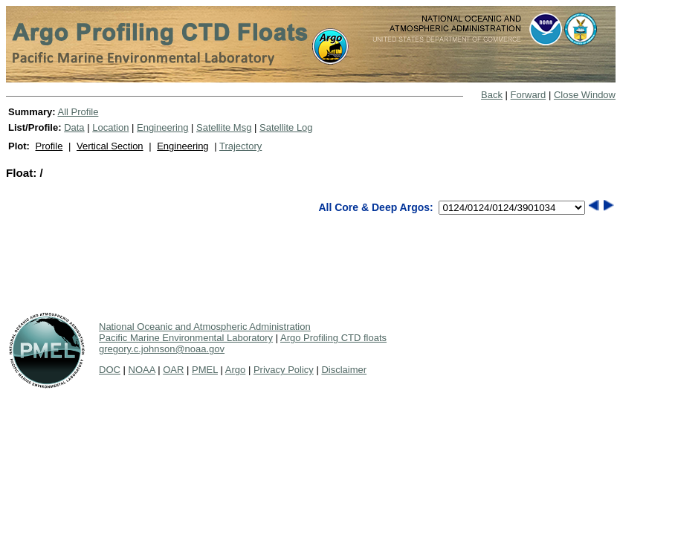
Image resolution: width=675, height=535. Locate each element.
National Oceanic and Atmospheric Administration (205, 326)
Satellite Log (286, 127)
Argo (235, 369)
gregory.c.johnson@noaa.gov (162, 348)
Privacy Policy (283, 369)
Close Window (585, 94)
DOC (109, 369)
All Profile (77, 111)
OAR (173, 369)
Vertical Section (110, 146)
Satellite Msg (223, 127)
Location (110, 127)
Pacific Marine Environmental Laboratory (186, 337)
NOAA (142, 369)
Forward (528, 94)
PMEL (205, 369)
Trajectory (240, 146)
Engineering (162, 127)
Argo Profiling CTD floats (333, 337)
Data (74, 127)
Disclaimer (343, 369)
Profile (49, 146)
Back (492, 94)
